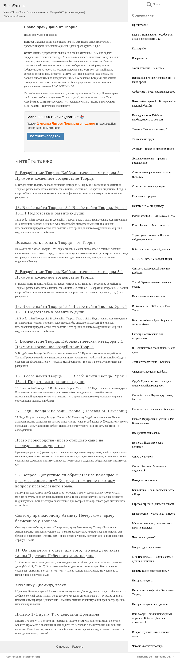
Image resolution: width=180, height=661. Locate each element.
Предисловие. (140, 24)
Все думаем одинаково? (146, 432)
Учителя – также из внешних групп (153, 148)
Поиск (153, 4)
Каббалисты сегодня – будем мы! (151, 249)
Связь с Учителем (142, 456)
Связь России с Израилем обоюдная (153, 409)
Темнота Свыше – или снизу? (149, 129)
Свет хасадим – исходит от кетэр (23, 657)
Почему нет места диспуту (148, 205)
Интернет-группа (142, 580)
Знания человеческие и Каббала (151, 361)
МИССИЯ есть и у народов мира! (152, 258)
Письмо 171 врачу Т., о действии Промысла (57, 614)
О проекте (62, 646)
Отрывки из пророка (144, 196)
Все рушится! (140, 58)
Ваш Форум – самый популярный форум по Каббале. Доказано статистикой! (152, 618)
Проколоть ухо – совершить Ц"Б (154, 657)
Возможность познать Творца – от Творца (55, 242)
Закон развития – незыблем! (148, 68)
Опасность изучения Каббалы (149, 371)
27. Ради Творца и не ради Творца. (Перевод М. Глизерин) (71, 411)
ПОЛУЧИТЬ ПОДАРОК (45, 136)
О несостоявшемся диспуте (148, 186)
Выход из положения (144, 480)
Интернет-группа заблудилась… (151, 604)
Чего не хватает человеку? (147, 645)
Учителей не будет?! (144, 139)
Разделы (77, 646)
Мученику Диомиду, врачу (40, 585)
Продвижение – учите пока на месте (153, 513)
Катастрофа (139, 48)
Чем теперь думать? (144, 537)
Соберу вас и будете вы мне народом (153, 91)
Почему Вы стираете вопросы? (150, 570)
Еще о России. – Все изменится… (152, 225)
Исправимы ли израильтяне (148, 296)
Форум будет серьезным (146, 547)
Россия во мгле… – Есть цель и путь (153, 215)
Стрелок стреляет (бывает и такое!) (153, 503)
